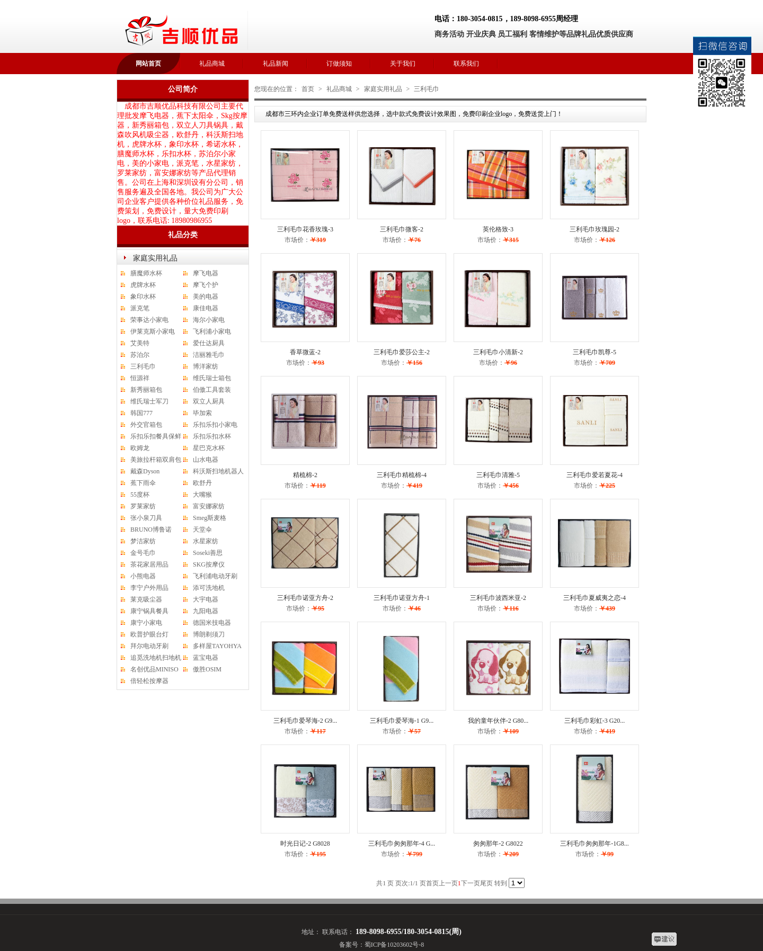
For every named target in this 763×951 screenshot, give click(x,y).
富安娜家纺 (209, 506)
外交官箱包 (146, 424)
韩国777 (141, 413)
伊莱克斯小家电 (152, 331)
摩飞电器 (205, 273)
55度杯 (139, 494)
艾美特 (139, 343)
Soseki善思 (208, 553)
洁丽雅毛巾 (209, 354)
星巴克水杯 (209, 448)
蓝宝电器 (205, 657)
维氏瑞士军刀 (149, 401)
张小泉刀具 (146, 518)
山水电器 (205, 459)
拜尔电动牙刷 (149, 646)
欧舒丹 (202, 483)
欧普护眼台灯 (149, 634)
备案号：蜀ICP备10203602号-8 (381, 944)
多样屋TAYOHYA (217, 646)
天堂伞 (202, 529)
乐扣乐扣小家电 (215, 424)
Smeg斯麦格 (209, 518)
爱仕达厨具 (209, 343)
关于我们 (402, 63)
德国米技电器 (212, 622)
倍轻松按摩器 (149, 681)
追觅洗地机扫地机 (155, 657)
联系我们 (466, 63)
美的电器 (205, 296)
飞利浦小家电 (212, 331)
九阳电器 (205, 611)
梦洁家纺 (143, 541)
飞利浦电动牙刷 (215, 576)
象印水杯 (143, 296)
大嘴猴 (202, 494)
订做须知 (339, 63)
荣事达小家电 (149, 320)
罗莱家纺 (143, 506)
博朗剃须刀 (209, 634)
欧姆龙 (139, 448)
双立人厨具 (209, 401)
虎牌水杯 (143, 285)
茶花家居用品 (149, 564)
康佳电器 (205, 308)
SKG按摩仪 (209, 564)
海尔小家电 (209, 320)
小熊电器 (143, 576)
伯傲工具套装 (212, 389)
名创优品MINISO (154, 669)
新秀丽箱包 (146, 389)
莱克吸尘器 (146, 599)
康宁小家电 (146, 622)
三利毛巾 (143, 366)
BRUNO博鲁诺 (151, 529)
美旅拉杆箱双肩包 (155, 459)
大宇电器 (205, 599)
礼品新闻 (275, 63)
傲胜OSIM (207, 669)
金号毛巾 (143, 553)
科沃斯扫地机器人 (218, 471)
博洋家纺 (205, 366)
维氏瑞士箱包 (212, 378)
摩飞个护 (205, 285)
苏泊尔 (139, 354)
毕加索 (202, 413)
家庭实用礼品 (155, 258)
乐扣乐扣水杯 (212, 436)
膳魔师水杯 (146, 273)
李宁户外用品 (149, 587)
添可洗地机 (209, 587)
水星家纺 (205, 541)
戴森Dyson (144, 471)
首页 (307, 89)
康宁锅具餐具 (149, 611)
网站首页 (148, 63)
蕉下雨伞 (143, 483)
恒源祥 (139, 378)
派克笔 (139, 308)
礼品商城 (212, 63)
